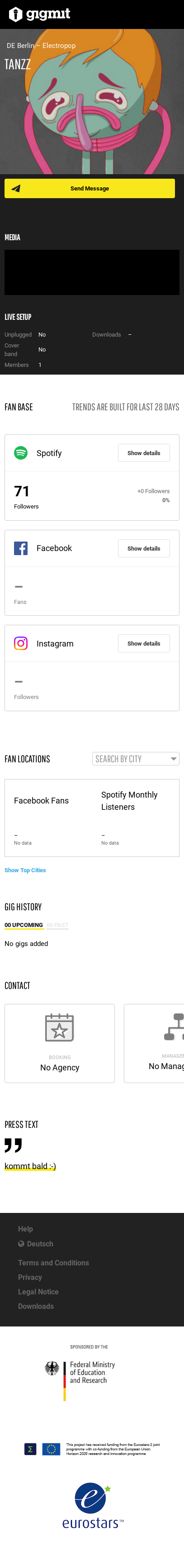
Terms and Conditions (53, 1263)
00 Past (58, 925)
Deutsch (40, 1244)
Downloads (36, 1306)
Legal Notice (38, 1292)
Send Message (90, 188)
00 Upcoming (24, 925)
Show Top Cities (25, 870)
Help (25, 1229)
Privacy (30, 1277)
